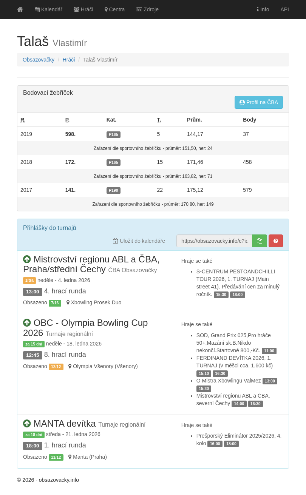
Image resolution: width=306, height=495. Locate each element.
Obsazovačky (38, 60)
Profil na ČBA (259, 102)
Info (263, 9)
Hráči (83, 9)
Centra (115, 9)
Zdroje (147, 9)
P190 (113, 190)
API (284, 9)
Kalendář (48, 9)
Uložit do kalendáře (139, 241)
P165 (113, 134)
